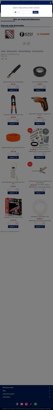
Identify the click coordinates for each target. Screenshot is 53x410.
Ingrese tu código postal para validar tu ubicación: (26, 4)
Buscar (35, 9)
